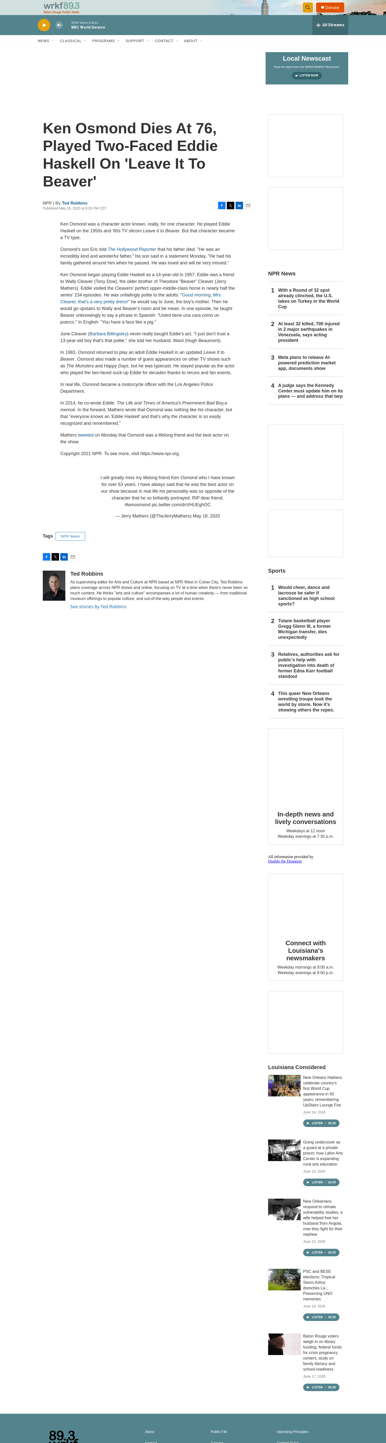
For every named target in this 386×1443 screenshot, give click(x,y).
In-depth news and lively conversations (305, 829)
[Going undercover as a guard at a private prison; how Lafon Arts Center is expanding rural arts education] (284, 1161)
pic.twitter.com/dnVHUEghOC (181, 516)
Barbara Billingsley (108, 345)
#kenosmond (137, 516)
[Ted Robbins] (54, 597)
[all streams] (330, 36)
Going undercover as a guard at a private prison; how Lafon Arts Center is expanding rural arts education (323, 1164)
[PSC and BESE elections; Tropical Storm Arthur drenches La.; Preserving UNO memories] (284, 1291)
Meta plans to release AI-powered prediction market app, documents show (307, 374)
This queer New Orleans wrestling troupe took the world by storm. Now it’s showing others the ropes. (306, 713)
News (43, 52)
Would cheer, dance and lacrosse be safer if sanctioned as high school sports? (306, 607)
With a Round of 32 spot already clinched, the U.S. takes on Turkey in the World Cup (308, 310)
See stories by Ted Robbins (98, 618)
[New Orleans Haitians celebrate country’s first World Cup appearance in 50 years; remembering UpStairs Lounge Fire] (284, 1097)
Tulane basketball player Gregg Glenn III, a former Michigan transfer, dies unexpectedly (304, 640)
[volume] (59, 36)
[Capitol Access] (305, 157)
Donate (335, 13)
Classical (71, 52)
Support (135, 52)
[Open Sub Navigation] (53, 52)
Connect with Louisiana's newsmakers (306, 962)
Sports (277, 582)
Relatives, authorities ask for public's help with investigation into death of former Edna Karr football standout (308, 676)
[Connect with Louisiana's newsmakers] (305, 914)
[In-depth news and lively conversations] (305, 777)
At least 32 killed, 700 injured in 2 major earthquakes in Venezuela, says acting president (309, 343)
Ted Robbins (75, 214)
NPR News (70, 548)
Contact (164, 52)
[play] (44, 36)
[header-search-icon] (310, 13)
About (191, 52)
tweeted (86, 446)
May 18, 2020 (206, 527)
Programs (103, 52)
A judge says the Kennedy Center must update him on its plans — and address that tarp (310, 402)
